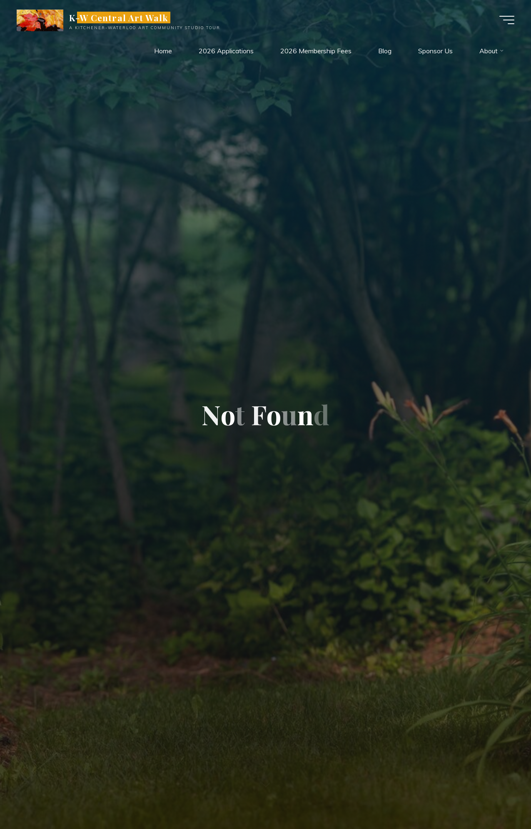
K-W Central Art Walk (118, 17)
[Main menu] (506, 20)
